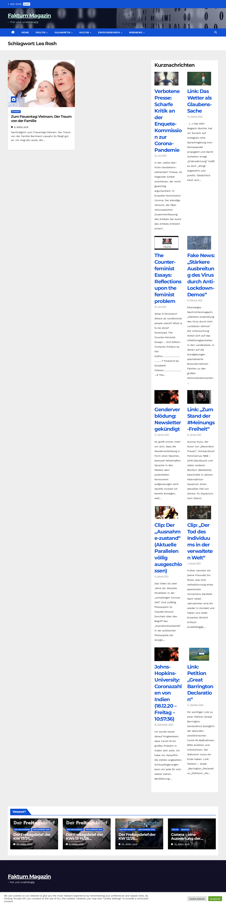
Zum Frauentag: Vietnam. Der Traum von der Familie (41, 118)
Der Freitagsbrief (22, 829)
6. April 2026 (76, 844)
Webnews (136, 32)
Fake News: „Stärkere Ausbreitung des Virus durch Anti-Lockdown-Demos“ (201, 275)
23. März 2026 (129, 844)
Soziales (185, 829)
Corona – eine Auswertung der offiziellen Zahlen (186, 838)
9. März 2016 (21, 127)
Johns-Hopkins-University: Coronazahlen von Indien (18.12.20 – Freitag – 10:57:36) (168, 693)
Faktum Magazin (29, 15)
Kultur (84, 32)
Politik (41, 32)
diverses (16, 111)
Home (25, 32)
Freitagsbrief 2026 (41, 829)
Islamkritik (63, 32)
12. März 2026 (182, 844)
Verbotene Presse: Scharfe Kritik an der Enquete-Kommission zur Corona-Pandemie (168, 120)
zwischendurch (109, 32)
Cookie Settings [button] (197, 898)
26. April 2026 (24, 844)
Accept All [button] (215, 898)
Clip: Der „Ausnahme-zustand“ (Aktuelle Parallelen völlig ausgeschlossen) (168, 548)
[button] (215, 32)
